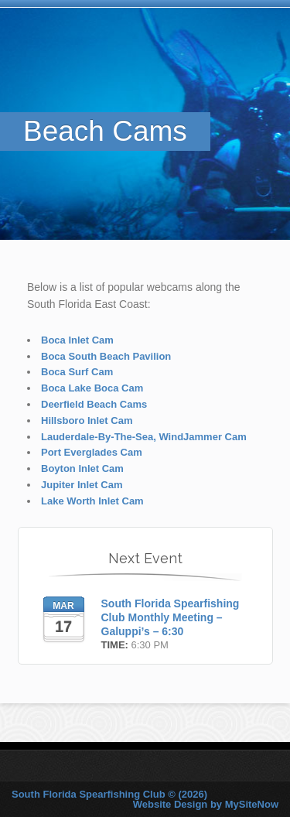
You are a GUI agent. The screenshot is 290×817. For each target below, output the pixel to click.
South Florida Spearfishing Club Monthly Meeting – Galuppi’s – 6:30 (170, 617)
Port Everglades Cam (91, 452)
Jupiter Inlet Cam (81, 485)
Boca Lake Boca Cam (92, 388)
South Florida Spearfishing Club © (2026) (109, 794)
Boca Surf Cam (77, 372)
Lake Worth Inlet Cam (92, 501)
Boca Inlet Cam (77, 340)
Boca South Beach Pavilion (106, 356)
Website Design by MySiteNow (205, 804)
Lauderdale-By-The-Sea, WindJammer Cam (144, 437)
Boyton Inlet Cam (82, 468)
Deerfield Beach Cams (94, 404)
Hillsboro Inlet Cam (86, 420)
